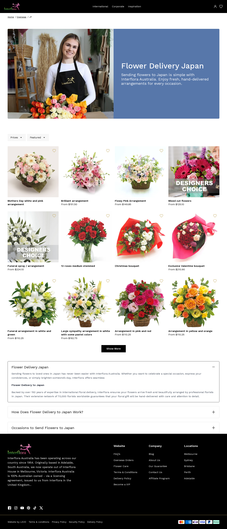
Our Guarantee (158, 466)
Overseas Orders (124, 460)
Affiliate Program (159, 478)
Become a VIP (122, 484)
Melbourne (190, 453)
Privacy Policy (59, 522)
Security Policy (77, 522)
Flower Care (121, 466)
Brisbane (189, 466)
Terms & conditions (39, 522)
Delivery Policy (122, 478)
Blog (151, 453)
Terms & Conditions (125, 472)
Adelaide (189, 478)
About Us (154, 460)
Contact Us (155, 472)
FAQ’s (117, 453)
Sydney (188, 460)
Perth (187, 472)
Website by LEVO (17, 522)
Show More (113, 348)
